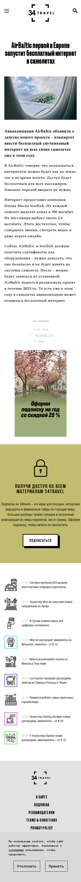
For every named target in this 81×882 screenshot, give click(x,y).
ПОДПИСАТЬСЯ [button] (40, 540)
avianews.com (44, 335)
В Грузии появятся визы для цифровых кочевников (42, 623)
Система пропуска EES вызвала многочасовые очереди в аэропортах (44, 584)
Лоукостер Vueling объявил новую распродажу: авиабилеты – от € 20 (46, 718)
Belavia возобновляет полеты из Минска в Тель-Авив (45, 661)
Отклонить (27, 866)
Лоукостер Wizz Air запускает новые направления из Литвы (47, 604)
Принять (56, 866)
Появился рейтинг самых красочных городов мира (47, 699)
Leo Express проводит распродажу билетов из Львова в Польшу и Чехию (46, 680)
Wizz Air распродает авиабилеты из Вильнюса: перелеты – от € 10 (46, 642)
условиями (16, 850)
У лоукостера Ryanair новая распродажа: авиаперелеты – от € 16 (44, 737)
